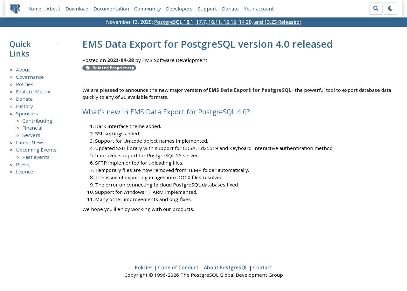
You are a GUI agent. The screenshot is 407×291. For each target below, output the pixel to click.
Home (34, 8)
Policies (24, 84)
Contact (262, 267)
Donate (230, 8)
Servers (31, 135)
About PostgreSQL (226, 267)
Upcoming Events (36, 149)
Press (22, 164)
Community (147, 8)
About (53, 8)
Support (207, 8)
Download (77, 8)
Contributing (37, 121)
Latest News (30, 142)
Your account (259, 8)
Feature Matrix (33, 91)
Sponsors (27, 113)
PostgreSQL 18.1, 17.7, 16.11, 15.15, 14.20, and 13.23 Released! (227, 22)
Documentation (111, 8)
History (24, 106)
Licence (24, 171)
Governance (30, 77)
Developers (179, 8)
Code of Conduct (178, 267)
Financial (32, 128)
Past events (36, 157)
